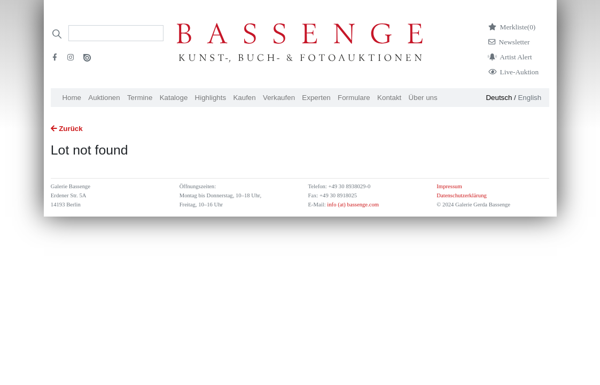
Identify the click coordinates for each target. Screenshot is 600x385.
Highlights (211, 98)
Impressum (449, 186)
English (529, 98)
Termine (139, 98)
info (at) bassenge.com (352, 204)
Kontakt (389, 98)
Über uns (423, 98)
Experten (316, 98)
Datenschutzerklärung (462, 195)
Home (71, 98)
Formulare (354, 98)
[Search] (115, 33)
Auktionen (104, 98)
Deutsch (499, 98)
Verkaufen (279, 98)
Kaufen (244, 98)
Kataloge (174, 98)
